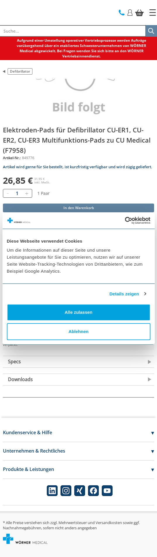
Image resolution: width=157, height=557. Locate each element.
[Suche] (151, 31)
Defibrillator (20, 71)
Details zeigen (124, 293)
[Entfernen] (7, 193)
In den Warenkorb (78, 207)
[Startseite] (152, 12)
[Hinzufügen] (26, 193)
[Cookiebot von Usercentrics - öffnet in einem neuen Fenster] (124, 220)
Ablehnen (78, 331)
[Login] (129, 12)
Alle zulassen (78, 312)
